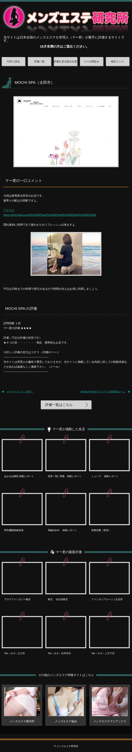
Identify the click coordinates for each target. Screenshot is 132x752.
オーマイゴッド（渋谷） (20, 391)
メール (54, 366)
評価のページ (51, 352)
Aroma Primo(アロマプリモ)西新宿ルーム (103, 391)
